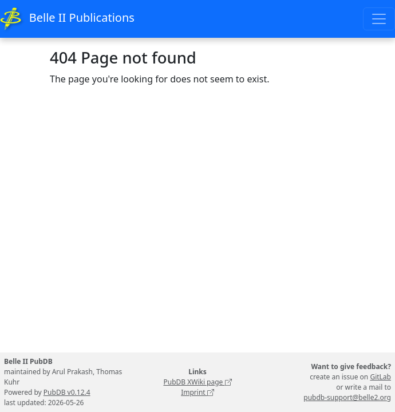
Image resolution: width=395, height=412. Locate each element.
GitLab (380, 377)
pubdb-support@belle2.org (347, 397)
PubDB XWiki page (197, 382)
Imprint (197, 392)
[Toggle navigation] (379, 18)
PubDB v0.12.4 (67, 392)
